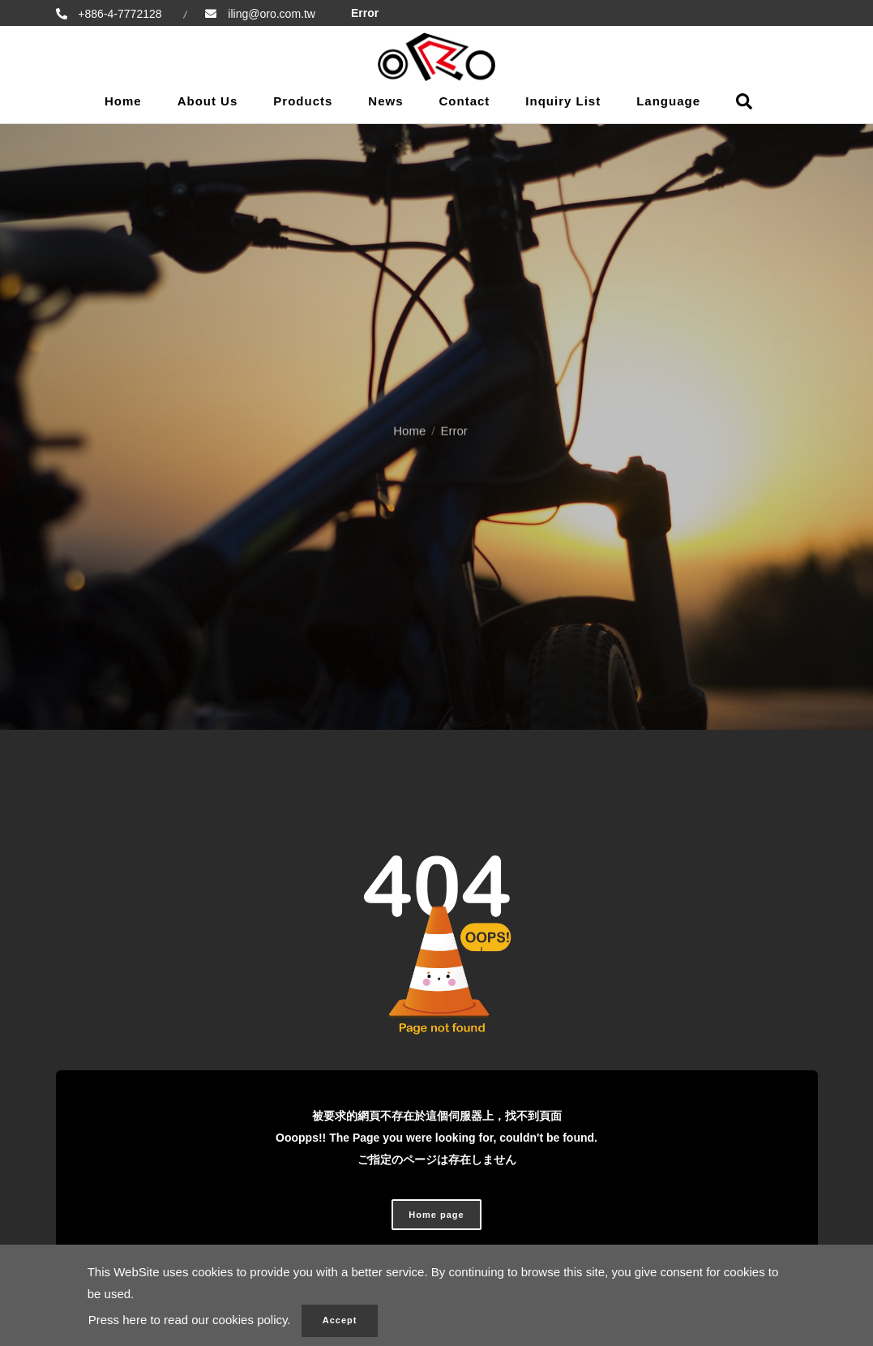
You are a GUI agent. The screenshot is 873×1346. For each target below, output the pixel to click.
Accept (340, 1320)
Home (123, 101)
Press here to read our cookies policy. (189, 1320)
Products (302, 101)
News (385, 101)
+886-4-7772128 (118, 13)
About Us (208, 101)
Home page (436, 1215)
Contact (464, 101)
